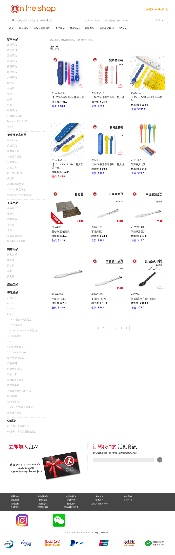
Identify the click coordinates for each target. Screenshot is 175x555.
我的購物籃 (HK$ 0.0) (114, 20)
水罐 (9, 230)
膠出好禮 (12, 396)
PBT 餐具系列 (14, 173)
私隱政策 (43, 500)
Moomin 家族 (14, 368)
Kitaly (10, 314)
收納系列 (12, 50)
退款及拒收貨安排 (99, 503)
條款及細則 (43, 496)
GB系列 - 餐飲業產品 (18, 426)
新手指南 (15, 496)
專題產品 (89, 28)
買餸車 (10, 126)
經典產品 (12, 110)
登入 (97, 20)
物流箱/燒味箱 (14, 235)
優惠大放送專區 (15, 358)
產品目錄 (54, 40)
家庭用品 (12, 44)
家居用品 (23, 28)
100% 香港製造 (15, 347)
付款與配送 (71, 496)
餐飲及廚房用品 (41, 28)
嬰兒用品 (12, 66)
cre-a (10, 303)
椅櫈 (9, 93)
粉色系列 (12, 363)
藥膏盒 (10, 260)
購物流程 (15, 503)
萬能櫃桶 (12, 219)
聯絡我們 (128, 496)
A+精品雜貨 (13, 401)
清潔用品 (12, 61)
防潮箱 (10, 83)
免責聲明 (43, 503)
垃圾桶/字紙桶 (14, 115)
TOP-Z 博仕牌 (14, 325)
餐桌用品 (12, 140)
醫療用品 (75, 28)
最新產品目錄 (106, 28)
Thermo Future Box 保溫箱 (22, 330)
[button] (161, 20)
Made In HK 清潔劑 (17, 121)
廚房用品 (12, 145)
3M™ (10, 341)
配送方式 (71, 503)
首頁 (11, 28)
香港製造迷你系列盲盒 (19, 390)
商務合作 (128, 500)
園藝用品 (12, 72)
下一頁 (124, 328)
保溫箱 (10, 178)
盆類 (9, 99)
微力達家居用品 (15, 379)
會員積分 (15, 507)
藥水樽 (10, 265)
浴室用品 (12, 55)
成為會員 (15, 500)
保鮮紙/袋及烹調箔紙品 (19, 195)
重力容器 (12, 208)
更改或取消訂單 (71, 507)
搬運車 (10, 213)
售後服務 (99, 496)
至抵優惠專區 (14, 336)
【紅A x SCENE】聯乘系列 (21, 407)
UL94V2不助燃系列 (17, 241)
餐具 (91, 40)
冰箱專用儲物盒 (15, 184)
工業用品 (60, 28)
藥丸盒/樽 (12, 254)
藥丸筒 (10, 276)
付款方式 (71, 500)
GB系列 (123, 28)
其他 (9, 271)
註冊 (87, 20)
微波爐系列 (13, 151)
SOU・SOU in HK (16, 352)
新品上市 (12, 374)
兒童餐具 (12, 162)
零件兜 (10, 224)
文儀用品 (12, 77)
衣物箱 (10, 88)
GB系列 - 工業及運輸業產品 (22, 431)
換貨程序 (99, 500)
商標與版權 (43, 507)
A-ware (11, 308)
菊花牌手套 (13, 385)
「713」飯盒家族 (16, 189)
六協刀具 (12, 167)
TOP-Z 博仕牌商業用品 (19, 319)
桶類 (9, 104)
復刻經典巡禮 (14, 412)
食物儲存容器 (14, 156)
